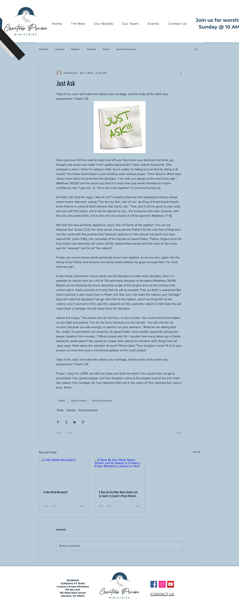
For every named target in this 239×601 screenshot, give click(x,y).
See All (196, 451)
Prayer (106, 49)
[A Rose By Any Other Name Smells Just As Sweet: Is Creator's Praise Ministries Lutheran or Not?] (119, 472)
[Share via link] (83, 422)
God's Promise (79, 400)
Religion (75, 49)
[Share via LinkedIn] (74, 422)
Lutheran (59, 49)
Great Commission (126, 49)
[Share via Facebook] (57, 422)
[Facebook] (153, 584)
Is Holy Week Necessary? (55, 492)
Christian (91, 49)
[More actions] (181, 73)
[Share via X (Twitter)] (66, 422)
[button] (195, 49)
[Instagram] (162, 584)
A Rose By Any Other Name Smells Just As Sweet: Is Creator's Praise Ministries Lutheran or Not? (118, 494)
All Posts (43, 49)
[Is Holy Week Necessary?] (64, 472)
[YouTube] (170, 584)
